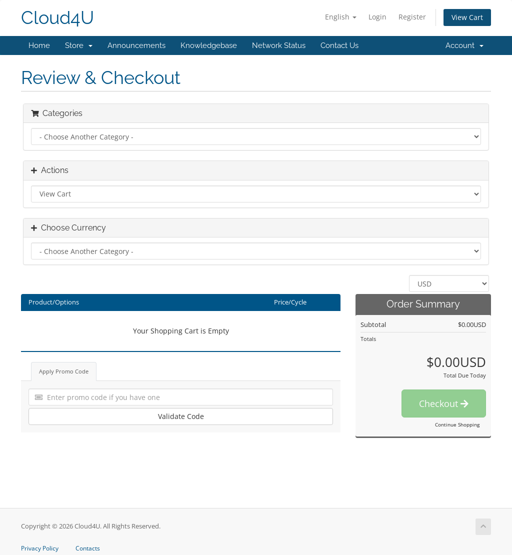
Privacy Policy (39, 548)
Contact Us (339, 45)
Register (412, 17)
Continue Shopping (457, 424)
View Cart (467, 17)
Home (39, 45)
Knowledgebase (208, 45)
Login (377, 17)
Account (465, 45)
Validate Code (181, 416)
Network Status (279, 45)
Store (78, 45)
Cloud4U (57, 17)
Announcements (137, 45)
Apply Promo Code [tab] (63, 371)
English (340, 17)
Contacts (88, 548)
